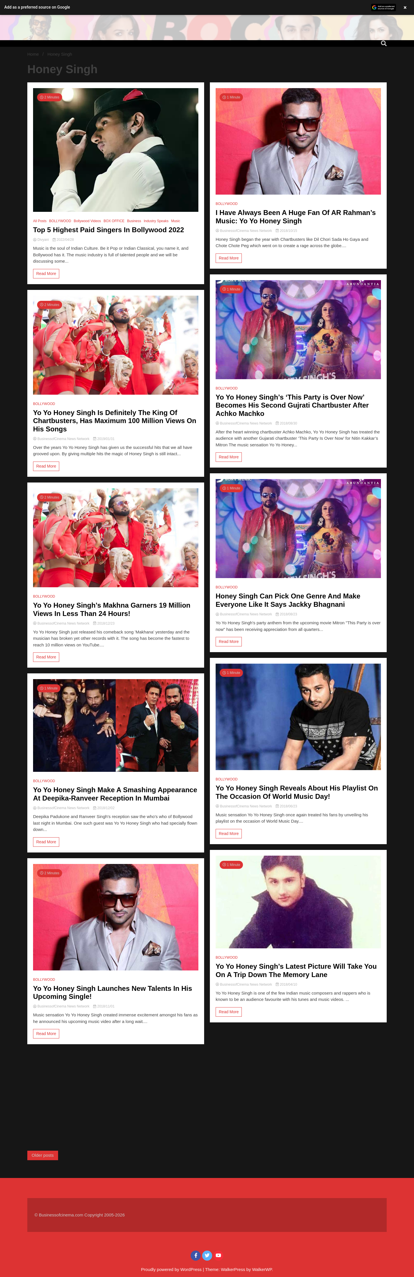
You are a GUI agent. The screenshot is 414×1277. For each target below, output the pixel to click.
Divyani (41, 240)
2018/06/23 (286, 806)
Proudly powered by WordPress (172, 1269)
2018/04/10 (286, 985)
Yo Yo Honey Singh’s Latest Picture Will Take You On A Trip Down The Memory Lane (296, 970)
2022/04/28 (63, 240)
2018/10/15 (286, 231)
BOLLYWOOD (60, 221)
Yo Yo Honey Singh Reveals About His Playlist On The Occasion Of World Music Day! (297, 792)
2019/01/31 (103, 439)
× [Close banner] (405, 7)
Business (134, 221)
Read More (46, 273)
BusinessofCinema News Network (61, 439)
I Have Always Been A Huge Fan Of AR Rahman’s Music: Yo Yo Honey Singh (296, 217)
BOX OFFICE (113, 221)
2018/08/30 (286, 423)
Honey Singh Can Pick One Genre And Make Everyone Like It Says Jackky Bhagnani (288, 600)
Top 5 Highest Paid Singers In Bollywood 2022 (108, 230)
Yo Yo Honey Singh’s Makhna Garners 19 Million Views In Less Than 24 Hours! (111, 609)
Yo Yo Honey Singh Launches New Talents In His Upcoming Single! (112, 993)
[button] (207, 7)
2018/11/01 (103, 1006)
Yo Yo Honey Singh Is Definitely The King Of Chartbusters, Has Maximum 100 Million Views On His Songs (114, 421)
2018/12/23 (103, 623)
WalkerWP (262, 1269)
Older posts (43, 1155)
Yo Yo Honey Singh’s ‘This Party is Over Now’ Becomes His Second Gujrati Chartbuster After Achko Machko (292, 405)
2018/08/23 (286, 614)
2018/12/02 (103, 808)
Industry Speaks (156, 221)
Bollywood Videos (87, 221)
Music (175, 221)
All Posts (40, 221)
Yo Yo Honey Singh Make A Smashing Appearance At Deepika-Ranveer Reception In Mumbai (115, 794)
